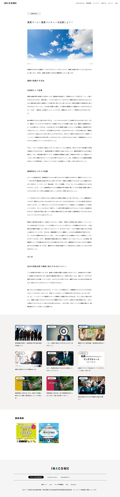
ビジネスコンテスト (53, 477)
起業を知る (34, 13)
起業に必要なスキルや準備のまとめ (25, 369)
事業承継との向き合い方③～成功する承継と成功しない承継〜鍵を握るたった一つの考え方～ (28, 395)
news (51, 484)
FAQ (69, 484)
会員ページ (44, 484)
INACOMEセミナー (67, 477)
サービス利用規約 (60, 484)
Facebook (75, 484)
